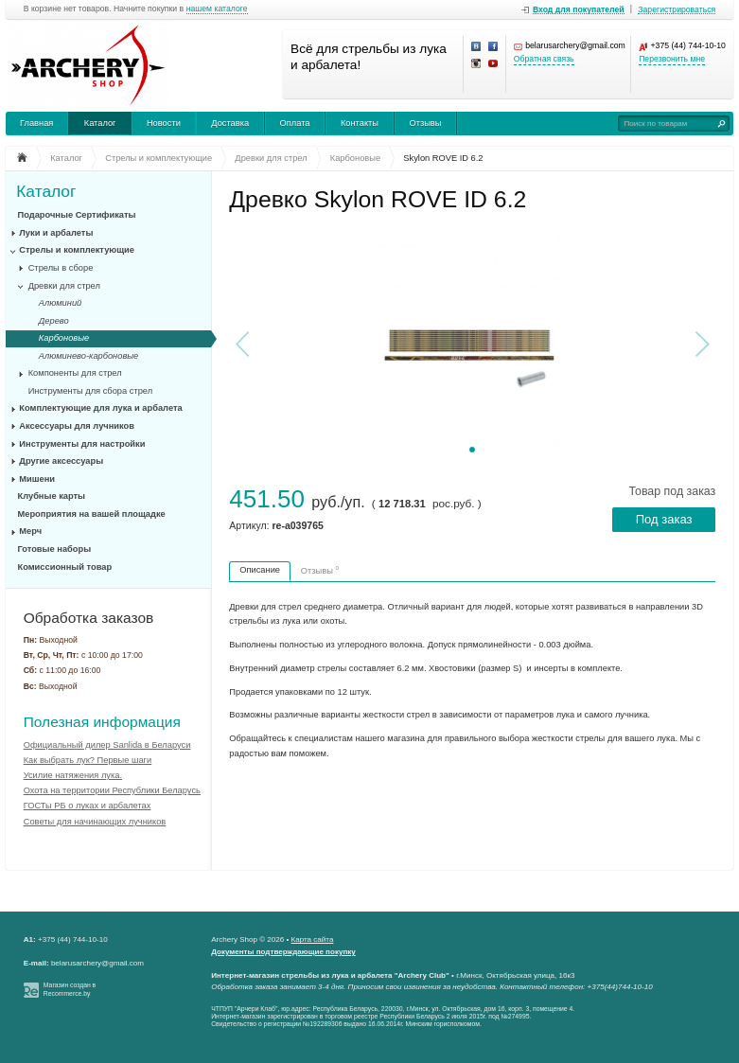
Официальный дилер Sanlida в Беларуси (107, 745)
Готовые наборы (55, 549)
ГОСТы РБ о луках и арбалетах (87, 805)
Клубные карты (52, 496)
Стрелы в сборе (61, 268)
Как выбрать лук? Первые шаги (88, 760)
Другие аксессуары (61, 461)
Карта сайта (312, 939)
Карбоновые (64, 338)
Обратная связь (544, 59)
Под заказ (664, 519)
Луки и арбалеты (56, 233)
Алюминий (60, 303)
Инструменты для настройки (82, 444)
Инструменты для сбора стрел (90, 391)
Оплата (295, 123)
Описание (259, 570)
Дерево (54, 321)
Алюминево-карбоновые (88, 356)
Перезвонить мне (672, 59)
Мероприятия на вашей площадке (92, 514)
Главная (36, 123)
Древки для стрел (64, 286)
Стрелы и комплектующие (76, 250)
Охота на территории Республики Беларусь (112, 790)
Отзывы (425, 123)
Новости (164, 123)
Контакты (359, 123)
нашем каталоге (217, 9)
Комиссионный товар (65, 567)
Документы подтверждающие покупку (283, 952)
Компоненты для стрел (75, 373)
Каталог (100, 123)
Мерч (30, 531)
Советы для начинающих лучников (95, 821)
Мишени (37, 479)
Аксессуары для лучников (76, 426)
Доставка (230, 123)
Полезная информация (102, 722)
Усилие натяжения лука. (73, 775)
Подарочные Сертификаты (77, 215)
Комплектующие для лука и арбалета (100, 408)
